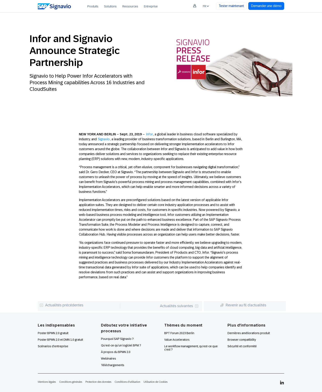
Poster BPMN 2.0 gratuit (53, 333)
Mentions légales (47, 381)
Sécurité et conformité (242, 346)
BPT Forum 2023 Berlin (179, 333)
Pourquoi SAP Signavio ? (117, 338)
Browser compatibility (242, 339)
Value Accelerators (177, 339)
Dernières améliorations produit (249, 333)
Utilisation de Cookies (156, 381)
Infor (149, 134)
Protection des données (98, 381)
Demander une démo (266, 6)
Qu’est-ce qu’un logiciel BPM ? (121, 345)
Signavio (104, 139)
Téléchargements (112, 365)
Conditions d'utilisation (127, 381)
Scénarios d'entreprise (53, 346)
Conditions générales (70, 381)
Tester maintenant (231, 6)
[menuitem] (93, 6)
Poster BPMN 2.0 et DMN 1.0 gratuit (60, 339)
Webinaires (108, 358)
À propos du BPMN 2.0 (115, 352)
